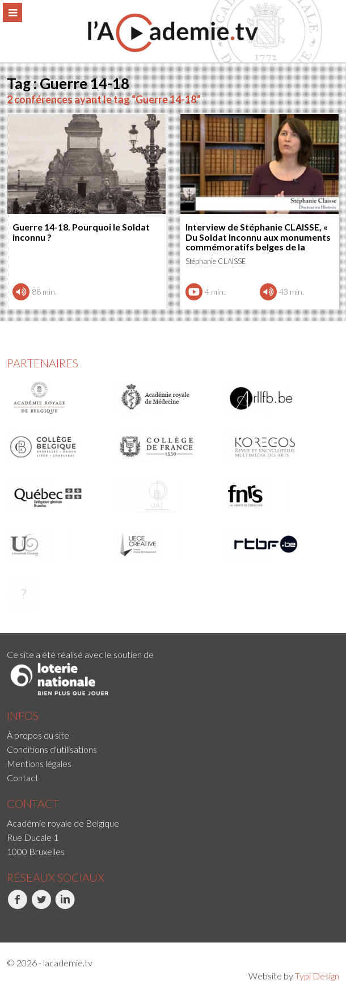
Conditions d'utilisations (52, 749)
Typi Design (317, 975)
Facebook (17, 905)
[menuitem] (173, 735)
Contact (23, 777)
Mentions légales (39, 763)
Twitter (41, 905)
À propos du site (38, 735)
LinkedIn (64, 905)
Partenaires (42, 363)
